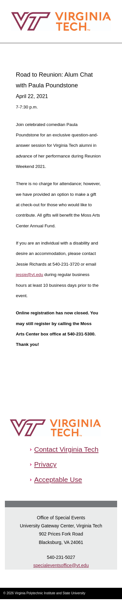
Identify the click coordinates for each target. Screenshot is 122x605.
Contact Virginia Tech (66, 449)
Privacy (45, 464)
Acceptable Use (58, 479)
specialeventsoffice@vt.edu (60, 565)
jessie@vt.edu (29, 274)
